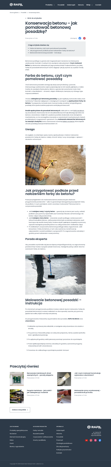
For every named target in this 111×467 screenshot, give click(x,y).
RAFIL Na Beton (79, 111)
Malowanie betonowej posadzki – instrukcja (45, 53)
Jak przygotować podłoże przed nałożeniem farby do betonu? (52, 51)
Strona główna (14, 12)
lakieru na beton (68, 121)
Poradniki (23, 12)
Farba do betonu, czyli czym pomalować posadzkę (48, 48)
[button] (50, 5)
